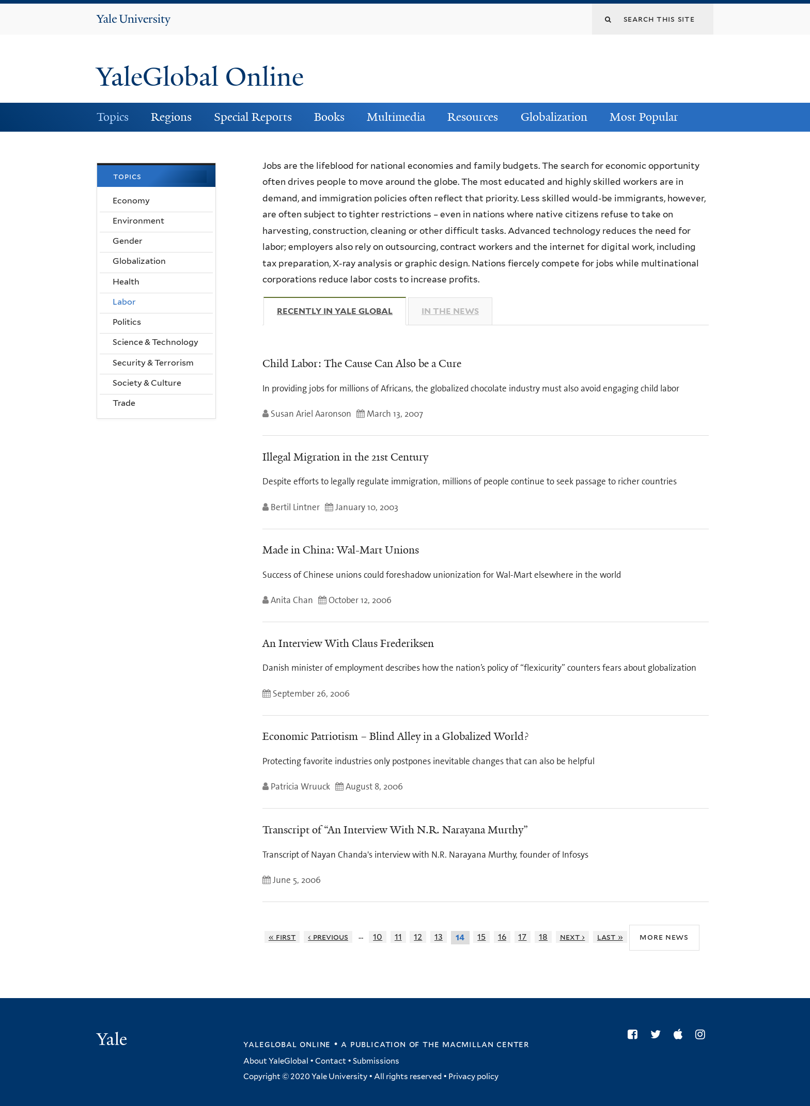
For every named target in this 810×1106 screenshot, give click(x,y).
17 (522, 937)
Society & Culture (147, 383)
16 (502, 937)
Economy (131, 201)
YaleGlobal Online (200, 77)
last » (610, 937)
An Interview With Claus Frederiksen (348, 643)
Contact (330, 1061)
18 (543, 937)
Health (126, 282)
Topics (113, 116)
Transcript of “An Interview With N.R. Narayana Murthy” (395, 829)
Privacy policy (473, 1076)
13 (438, 937)
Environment (138, 221)
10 (377, 937)
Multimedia (396, 116)
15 (481, 937)
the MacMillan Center (476, 1044)
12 (418, 937)
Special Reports (253, 116)
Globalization (554, 116)
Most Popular (644, 116)
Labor (124, 302)
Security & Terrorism (153, 363)
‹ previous (328, 937)
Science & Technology (155, 342)
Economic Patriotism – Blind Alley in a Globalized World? (395, 736)
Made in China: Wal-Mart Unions (340, 550)
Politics (127, 322)
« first (282, 937)
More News (664, 937)
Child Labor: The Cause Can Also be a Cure (361, 363)
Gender (128, 241)
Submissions (376, 1061)
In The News (450, 311)
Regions (171, 116)
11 (398, 937)
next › (572, 937)
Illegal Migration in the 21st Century (345, 457)
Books (329, 116)
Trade (124, 403)
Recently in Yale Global (341, 311)
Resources (472, 116)
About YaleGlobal (275, 1061)
